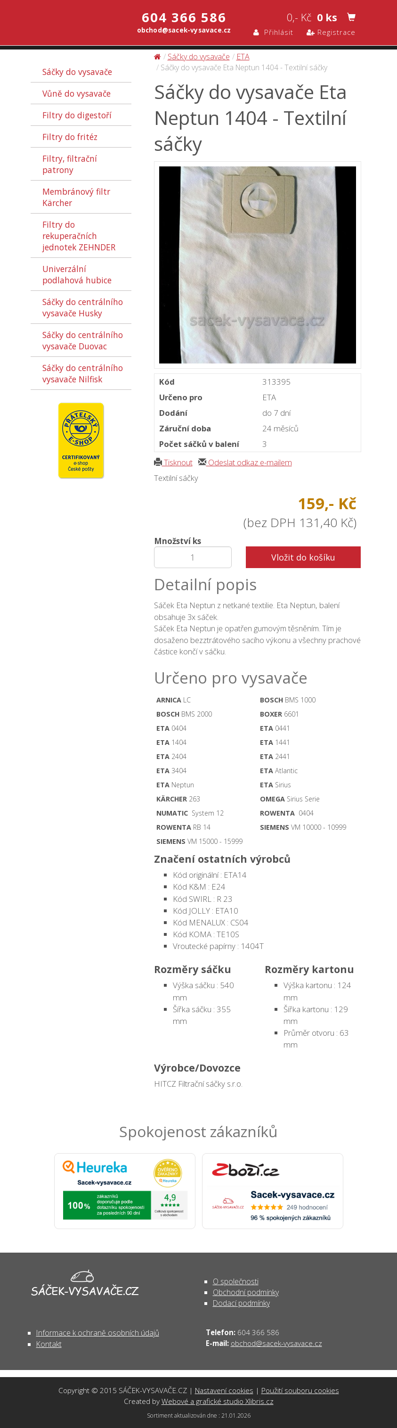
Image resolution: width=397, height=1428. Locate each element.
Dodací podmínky (241, 1303)
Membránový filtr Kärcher (76, 197)
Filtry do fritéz (69, 136)
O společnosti (236, 1281)
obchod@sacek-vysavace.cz (276, 1343)
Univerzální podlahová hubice (77, 274)
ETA (243, 56)
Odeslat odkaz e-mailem (245, 462)
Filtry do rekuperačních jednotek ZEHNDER (78, 236)
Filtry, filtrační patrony (69, 164)
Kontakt (49, 1344)
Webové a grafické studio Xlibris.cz (218, 1401)
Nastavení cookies (224, 1390)
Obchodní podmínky (246, 1292)
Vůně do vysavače (76, 93)
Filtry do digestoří (77, 115)
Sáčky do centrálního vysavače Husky (82, 307)
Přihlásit (273, 32)
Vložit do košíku (303, 557)
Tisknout (173, 462)
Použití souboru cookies (300, 1390)
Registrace (331, 32)
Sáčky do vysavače (77, 71)
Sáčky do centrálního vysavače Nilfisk (82, 373)
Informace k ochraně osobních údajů (97, 1333)
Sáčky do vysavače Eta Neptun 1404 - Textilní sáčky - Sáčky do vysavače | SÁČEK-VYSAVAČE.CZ (67, 22)
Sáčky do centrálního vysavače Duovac (82, 340)
